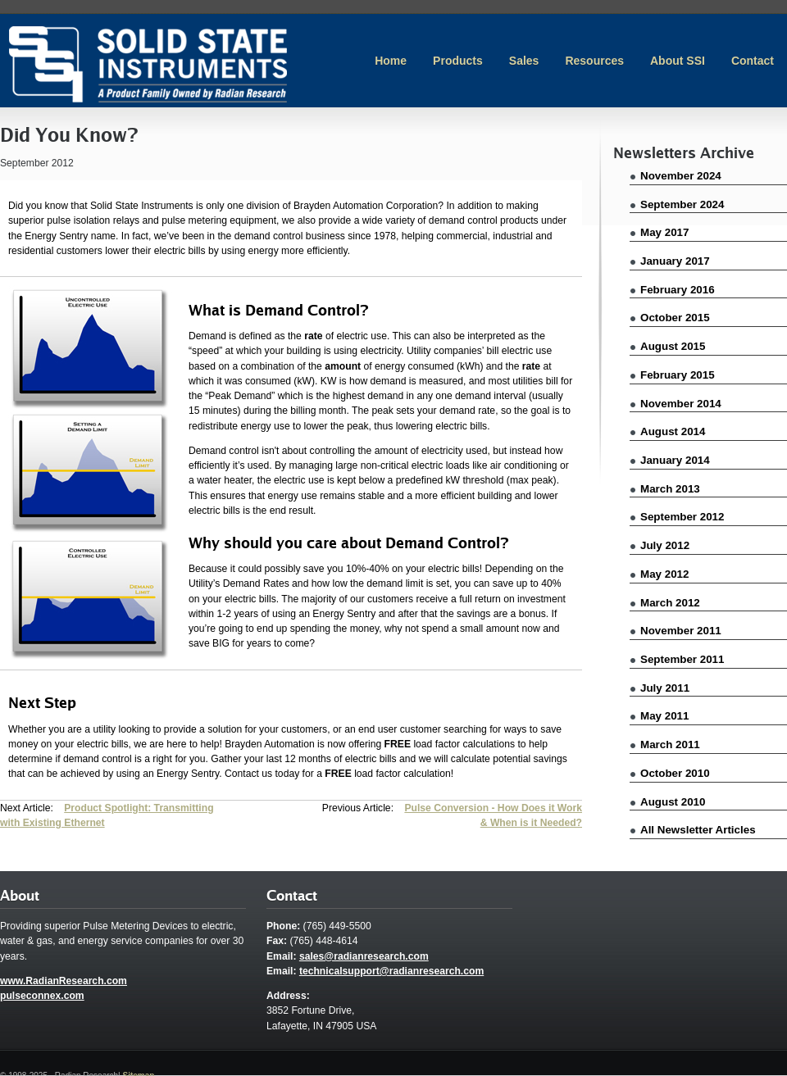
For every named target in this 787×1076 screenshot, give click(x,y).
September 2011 (682, 659)
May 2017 (664, 232)
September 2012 (682, 517)
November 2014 (680, 403)
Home (391, 60)
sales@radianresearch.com (364, 956)
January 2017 (675, 261)
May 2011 (664, 716)
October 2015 (675, 317)
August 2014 (672, 431)
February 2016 (677, 290)
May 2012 (664, 574)
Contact (752, 60)
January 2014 (675, 460)
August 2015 (672, 346)
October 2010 (675, 773)
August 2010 (672, 802)
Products (458, 60)
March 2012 (670, 603)
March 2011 (670, 744)
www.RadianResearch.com (63, 981)
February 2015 (677, 375)
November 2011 (680, 630)
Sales (524, 60)
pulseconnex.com (42, 995)
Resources (594, 60)
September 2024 (682, 204)
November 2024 (680, 176)
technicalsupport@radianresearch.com (391, 971)
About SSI (677, 60)
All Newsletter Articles (698, 830)
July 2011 (664, 688)
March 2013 (670, 489)
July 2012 (664, 545)
